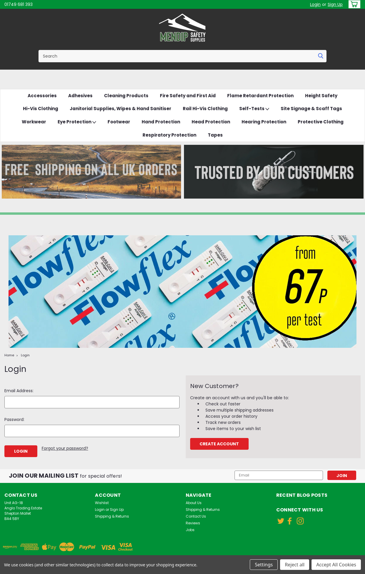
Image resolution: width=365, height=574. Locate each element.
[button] (91, 172)
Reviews (193, 523)
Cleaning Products (126, 96)
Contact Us (196, 516)
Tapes (215, 135)
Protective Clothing (321, 122)
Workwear (34, 122)
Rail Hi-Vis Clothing (205, 108)
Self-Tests (254, 108)
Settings (264, 564)
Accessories (42, 96)
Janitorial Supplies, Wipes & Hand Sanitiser (120, 108)
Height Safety (321, 96)
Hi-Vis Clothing (40, 108)
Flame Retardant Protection (260, 96)
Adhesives (80, 96)
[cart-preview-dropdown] (353, 4)
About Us (194, 502)
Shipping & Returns (112, 516)
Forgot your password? (65, 448)
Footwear (119, 122)
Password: (14, 419)
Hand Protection (161, 122)
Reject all (294, 564)
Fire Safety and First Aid (188, 96)
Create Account (219, 444)
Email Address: (19, 391)
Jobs (190, 529)
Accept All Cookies (336, 564)
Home (9, 355)
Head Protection (211, 122)
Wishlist (102, 502)
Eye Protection (77, 122)
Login (315, 4)
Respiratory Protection (169, 135)
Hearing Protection (264, 122)
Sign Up (335, 4)
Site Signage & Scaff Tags (311, 108)
